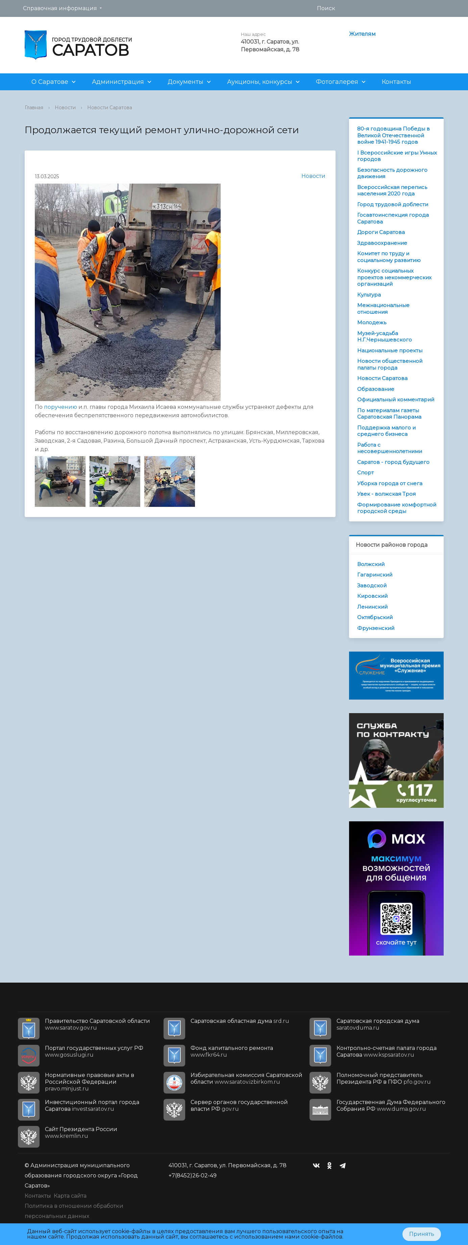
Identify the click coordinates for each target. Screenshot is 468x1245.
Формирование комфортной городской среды (396, 508)
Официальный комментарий (395, 399)
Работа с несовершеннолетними (389, 448)
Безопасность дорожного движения (392, 173)
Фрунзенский (375, 628)
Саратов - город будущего (393, 462)
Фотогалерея (337, 82)
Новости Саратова (109, 107)
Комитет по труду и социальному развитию (389, 256)
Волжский (371, 564)
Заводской (372, 585)
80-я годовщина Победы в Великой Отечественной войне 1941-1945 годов (393, 135)
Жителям (362, 34)
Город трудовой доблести (392, 204)
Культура (369, 294)
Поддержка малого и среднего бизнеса (386, 431)
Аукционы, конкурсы (259, 82)
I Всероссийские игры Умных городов (397, 156)
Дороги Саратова (381, 232)
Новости (65, 107)
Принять (421, 1234)
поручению (60, 407)
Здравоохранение (382, 243)
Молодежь (371, 322)
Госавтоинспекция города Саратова (393, 218)
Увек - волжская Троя (386, 494)
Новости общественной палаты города (389, 364)
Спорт (365, 472)
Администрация (118, 82)
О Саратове (49, 82)
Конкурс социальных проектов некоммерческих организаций (394, 277)
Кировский (372, 596)
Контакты (396, 82)
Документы (185, 82)
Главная (34, 107)
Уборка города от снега (389, 483)
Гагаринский (374, 574)
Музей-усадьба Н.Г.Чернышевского (384, 336)
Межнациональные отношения (383, 308)
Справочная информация (60, 8)
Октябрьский (375, 617)
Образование (375, 389)
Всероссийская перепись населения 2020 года (392, 190)
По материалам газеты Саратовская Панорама (389, 413)
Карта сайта (70, 1196)
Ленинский (372, 607)
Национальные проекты (389, 350)
